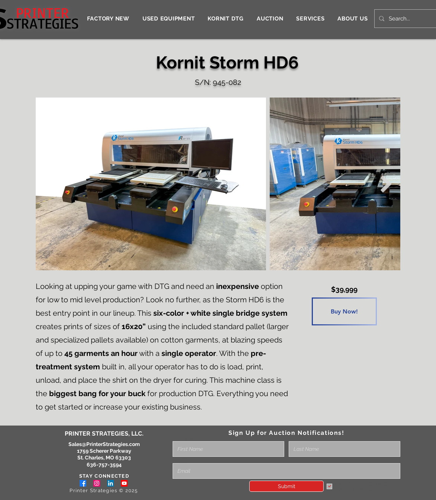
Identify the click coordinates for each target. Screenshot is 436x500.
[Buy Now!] (344, 311)
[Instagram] (96, 483)
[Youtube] (124, 483)
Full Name (185, 438)
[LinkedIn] (110, 483)
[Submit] (286, 486)
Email (179, 460)
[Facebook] (83, 483)
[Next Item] (386, 183)
